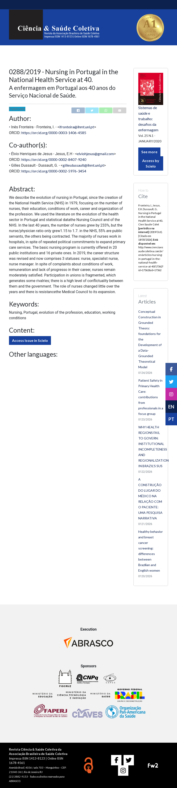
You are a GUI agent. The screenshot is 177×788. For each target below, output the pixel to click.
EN (171, 406)
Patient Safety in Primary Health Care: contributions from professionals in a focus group (150, 397)
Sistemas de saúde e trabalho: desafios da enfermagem (148, 118)
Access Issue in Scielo (30, 340)
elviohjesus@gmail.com (95, 153)
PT (171, 419)
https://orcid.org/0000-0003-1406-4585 (53, 132)
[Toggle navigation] (15, 4)
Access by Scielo (150, 163)
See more (149, 152)
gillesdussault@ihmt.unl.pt (83, 165)
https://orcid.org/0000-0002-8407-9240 (53, 159)
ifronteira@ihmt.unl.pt (76, 127)
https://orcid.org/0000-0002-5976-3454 (53, 171)
